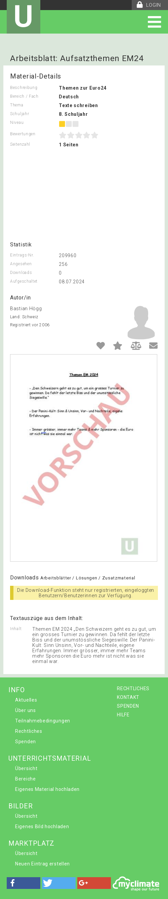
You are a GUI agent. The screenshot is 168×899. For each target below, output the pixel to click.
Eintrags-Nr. (22, 255)
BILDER (20, 806)
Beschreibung (23, 87)
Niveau (17, 122)
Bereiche (25, 779)
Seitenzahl (20, 144)
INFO (16, 690)
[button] (23, 883)
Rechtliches (28, 731)
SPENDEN (128, 706)
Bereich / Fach (24, 96)
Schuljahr (19, 113)
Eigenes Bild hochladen (42, 826)
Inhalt (16, 628)
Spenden (25, 741)
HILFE (123, 714)
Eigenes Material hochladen (47, 789)
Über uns (25, 710)
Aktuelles (26, 700)
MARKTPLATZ (31, 843)
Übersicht (26, 768)
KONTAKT (128, 697)
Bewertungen (23, 134)
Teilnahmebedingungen (42, 720)
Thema (17, 105)
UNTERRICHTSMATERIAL (49, 758)
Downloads (21, 272)
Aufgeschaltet (24, 281)
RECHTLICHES (133, 688)
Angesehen (21, 264)
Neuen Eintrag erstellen (42, 863)
